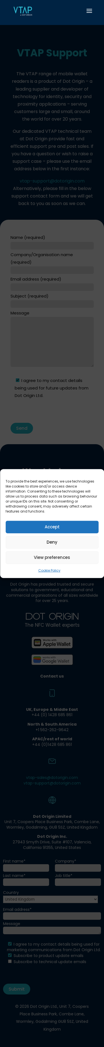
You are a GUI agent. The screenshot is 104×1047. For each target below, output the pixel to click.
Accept (52, 527)
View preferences (52, 557)
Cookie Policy (49, 570)
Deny (52, 542)
